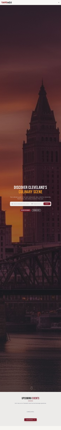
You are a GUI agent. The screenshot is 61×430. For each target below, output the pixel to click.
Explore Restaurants (25, 210)
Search (46, 203)
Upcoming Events (36, 210)
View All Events (30, 419)
